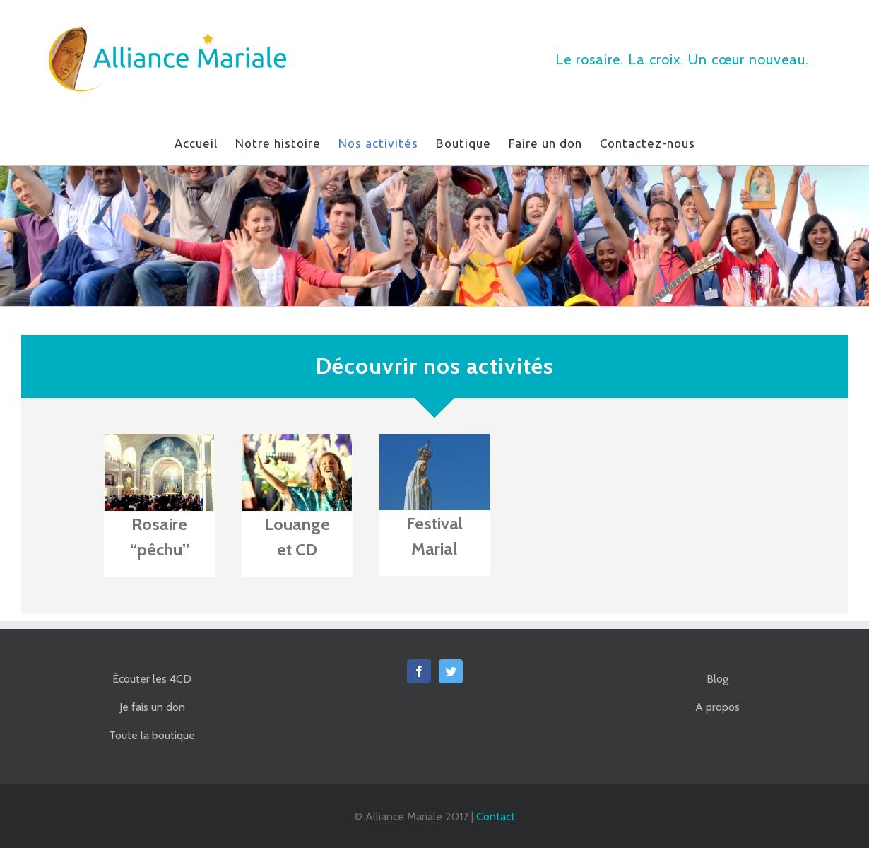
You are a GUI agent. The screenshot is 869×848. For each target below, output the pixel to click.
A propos (717, 707)
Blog (717, 678)
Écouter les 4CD (151, 678)
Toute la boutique (152, 735)
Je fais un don (152, 707)
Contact (495, 816)
